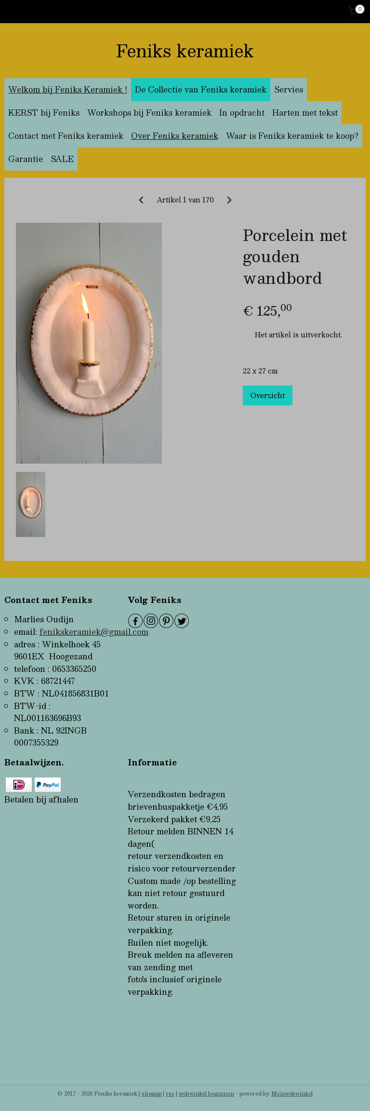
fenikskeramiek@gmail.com (94, 631)
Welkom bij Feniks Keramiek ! (67, 89)
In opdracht (241, 112)
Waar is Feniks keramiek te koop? (292, 135)
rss (170, 1093)
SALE (62, 158)
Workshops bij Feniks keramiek (149, 112)
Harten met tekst (305, 112)
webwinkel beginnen (206, 1093)
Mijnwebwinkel (292, 1093)
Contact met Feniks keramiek (65, 135)
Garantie (25, 158)
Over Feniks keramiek (174, 135)
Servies (288, 89)
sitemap (151, 1093)
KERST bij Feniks (43, 112)
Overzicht (268, 395)
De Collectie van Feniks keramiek (200, 89)
